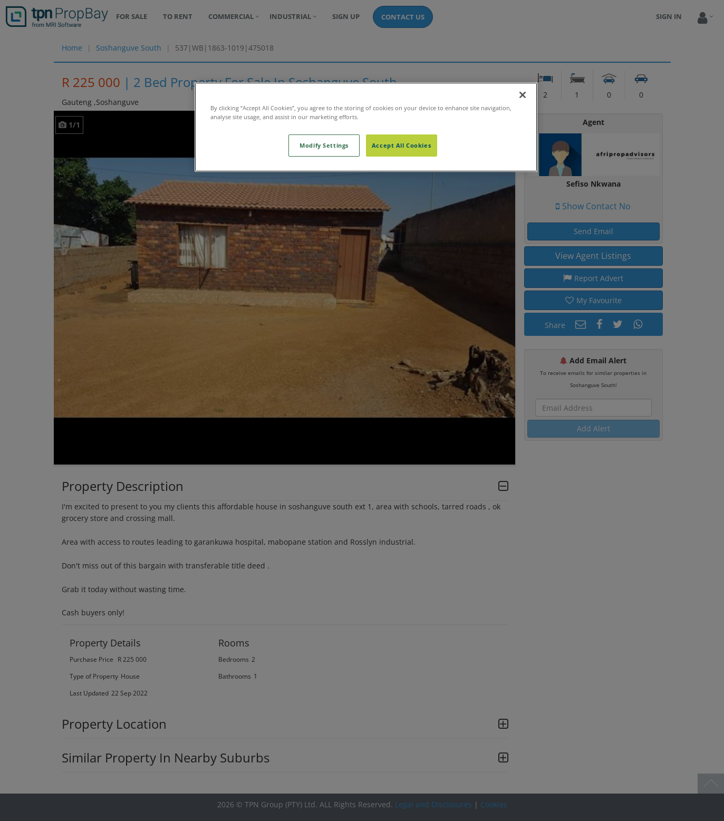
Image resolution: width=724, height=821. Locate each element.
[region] (366, 127)
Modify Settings (324, 145)
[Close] (522, 95)
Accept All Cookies (401, 145)
